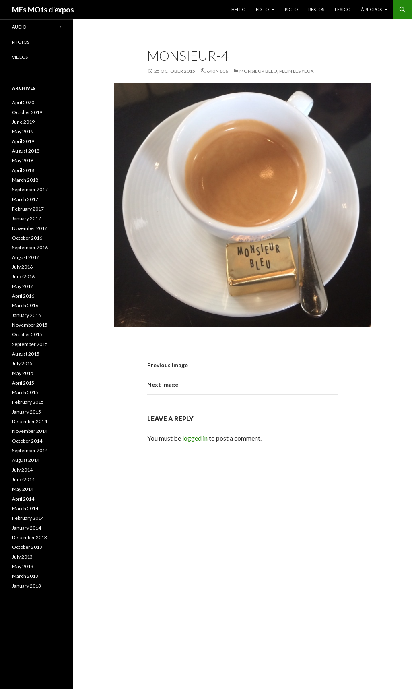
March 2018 (25, 180)
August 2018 (25, 151)
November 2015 (29, 325)
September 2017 (30, 189)
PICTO (291, 9)
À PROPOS (371, 9)
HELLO (238, 9)
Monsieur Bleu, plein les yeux (276, 71)
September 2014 (30, 450)
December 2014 (29, 421)
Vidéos (20, 57)
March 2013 (25, 576)
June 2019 (23, 122)
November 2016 (29, 228)
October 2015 (27, 334)
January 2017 (26, 218)
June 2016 (23, 276)
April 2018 (23, 170)
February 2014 (28, 518)
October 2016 (27, 238)
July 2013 (22, 557)
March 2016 (25, 305)
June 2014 (23, 479)
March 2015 (25, 392)
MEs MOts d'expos (43, 9)
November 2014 (29, 431)
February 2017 (28, 209)
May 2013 (22, 566)
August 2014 (25, 460)
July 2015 (22, 363)
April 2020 (23, 102)
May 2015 (22, 373)
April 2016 (23, 296)
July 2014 (22, 470)
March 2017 (25, 199)
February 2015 (28, 402)
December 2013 (29, 537)
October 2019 (27, 112)
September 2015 (30, 344)
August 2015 (25, 354)
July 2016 (22, 267)
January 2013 (26, 586)
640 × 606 (217, 71)
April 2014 (23, 499)
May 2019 (22, 131)
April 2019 (23, 141)
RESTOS (316, 9)
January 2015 (26, 412)
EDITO (262, 9)
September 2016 (30, 247)
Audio (19, 26)
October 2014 (27, 441)
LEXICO (342, 9)
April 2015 (23, 383)
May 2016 (22, 286)
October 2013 (27, 547)
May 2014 (22, 489)
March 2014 (25, 508)
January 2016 (26, 315)
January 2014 (26, 528)
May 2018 (22, 160)
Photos (20, 42)
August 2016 (25, 257)
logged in (195, 438)
